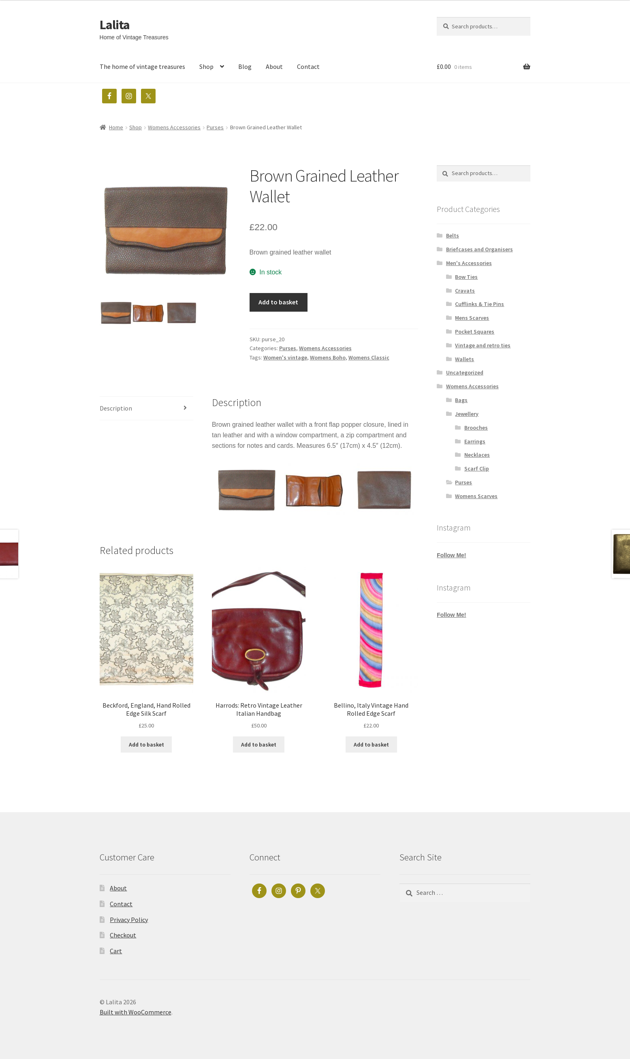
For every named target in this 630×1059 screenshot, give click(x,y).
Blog (245, 66)
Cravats (465, 290)
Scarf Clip (476, 468)
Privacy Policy (129, 920)
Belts (452, 235)
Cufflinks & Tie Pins (479, 304)
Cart (116, 951)
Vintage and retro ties (482, 345)
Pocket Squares (474, 331)
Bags (461, 400)
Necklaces (477, 454)
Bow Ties (466, 276)
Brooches (476, 427)
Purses (215, 127)
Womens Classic (368, 357)
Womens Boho (328, 357)
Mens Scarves (472, 317)
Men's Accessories (469, 263)
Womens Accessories (174, 127)
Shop (206, 66)
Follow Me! (451, 555)
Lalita (115, 25)
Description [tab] (116, 408)
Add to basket (278, 302)
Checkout (123, 935)
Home (116, 127)
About (274, 66)
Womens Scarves (476, 496)
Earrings (474, 441)
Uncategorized (464, 372)
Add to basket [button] (146, 744)
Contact (308, 66)
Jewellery (466, 413)
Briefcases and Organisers (479, 249)
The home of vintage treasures (142, 66)
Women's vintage (285, 357)
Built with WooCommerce (135, 1012)
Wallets (464, 359)
